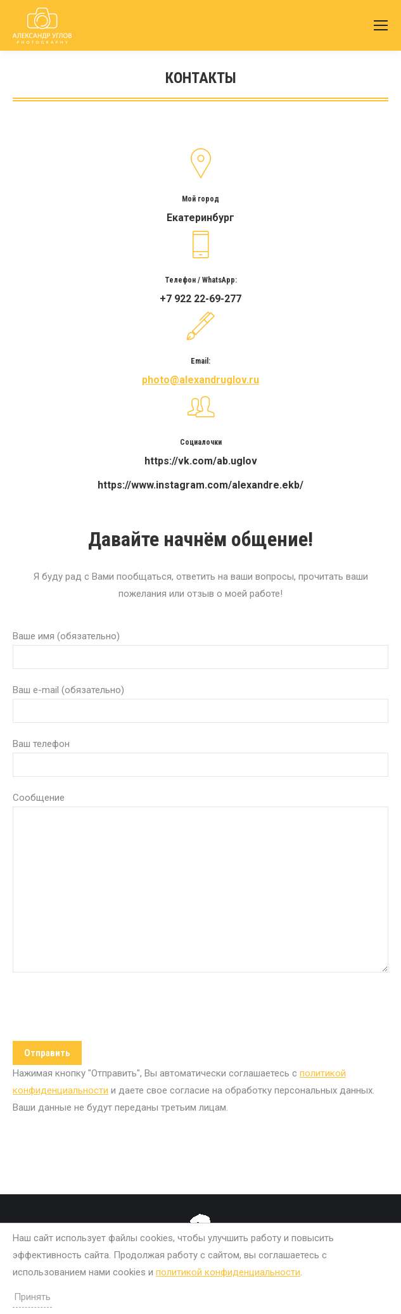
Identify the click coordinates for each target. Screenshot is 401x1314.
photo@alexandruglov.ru (200, 380)
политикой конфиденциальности (228, 1272)
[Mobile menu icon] (380, 25)
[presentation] (109, 1010)
